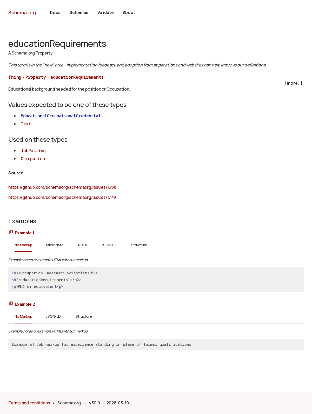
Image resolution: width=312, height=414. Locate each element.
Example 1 (24, 233)
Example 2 (25, 304)
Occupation (33, 158)
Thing (14, 77)
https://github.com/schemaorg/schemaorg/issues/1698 (62, 187)
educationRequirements (77, 77)
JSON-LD (109, 244)
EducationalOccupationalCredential (61, 116)
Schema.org (22, 12)
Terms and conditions (29, 403)
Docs (55, 12)
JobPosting (33, 150)
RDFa (82, 244)
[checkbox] (156, 83)
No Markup (23, 244)
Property (35, 77)
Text (26, 124)
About (129, 12)
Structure (139, 244)
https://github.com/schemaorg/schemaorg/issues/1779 (62, 197)
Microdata (54, 244)
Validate (105, 12)
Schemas (78, 12)
